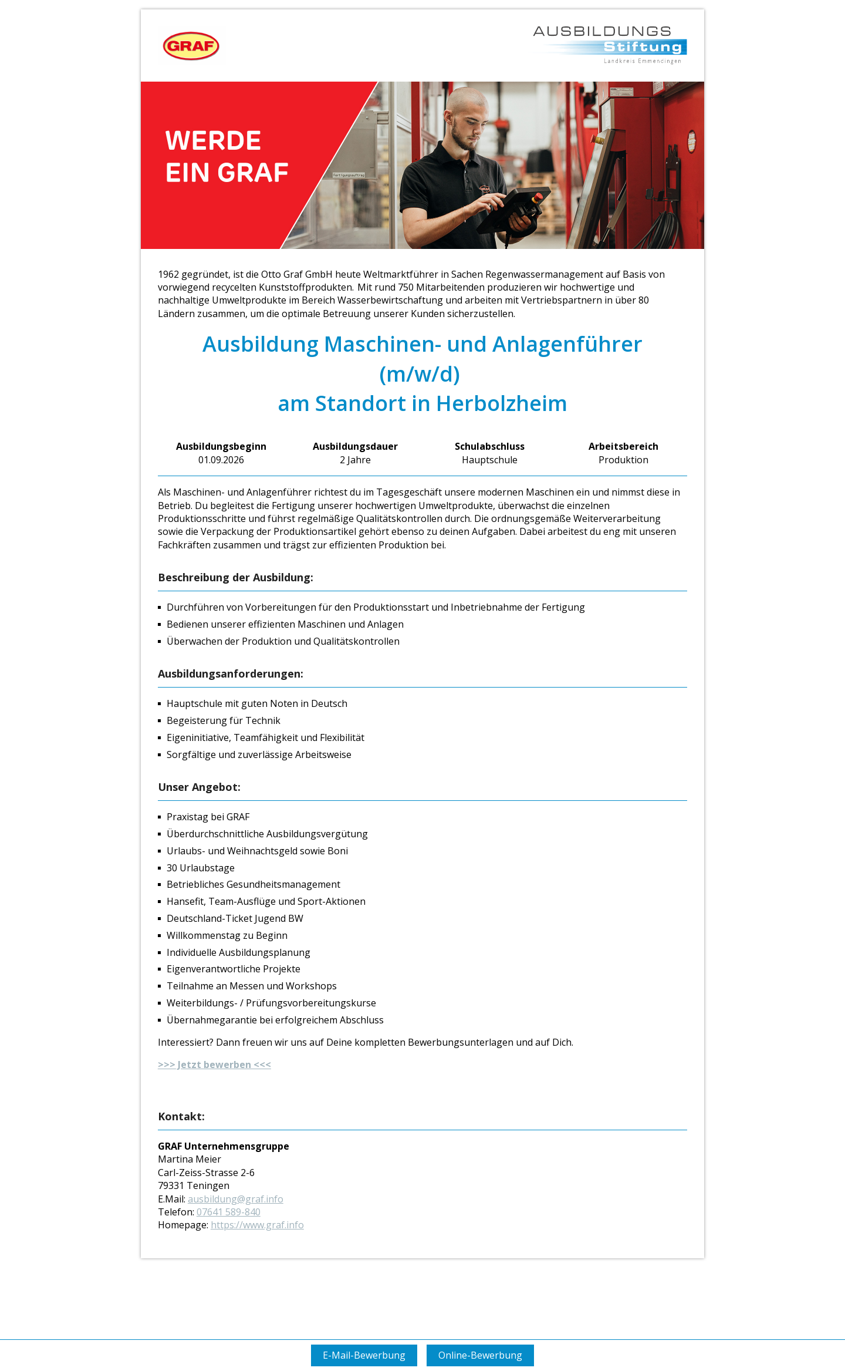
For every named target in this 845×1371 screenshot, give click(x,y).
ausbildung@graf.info (235, 1199)
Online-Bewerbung (480, 1355)
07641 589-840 (229, 1211)
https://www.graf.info (257, 1224)
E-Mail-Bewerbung (364, 1355)
